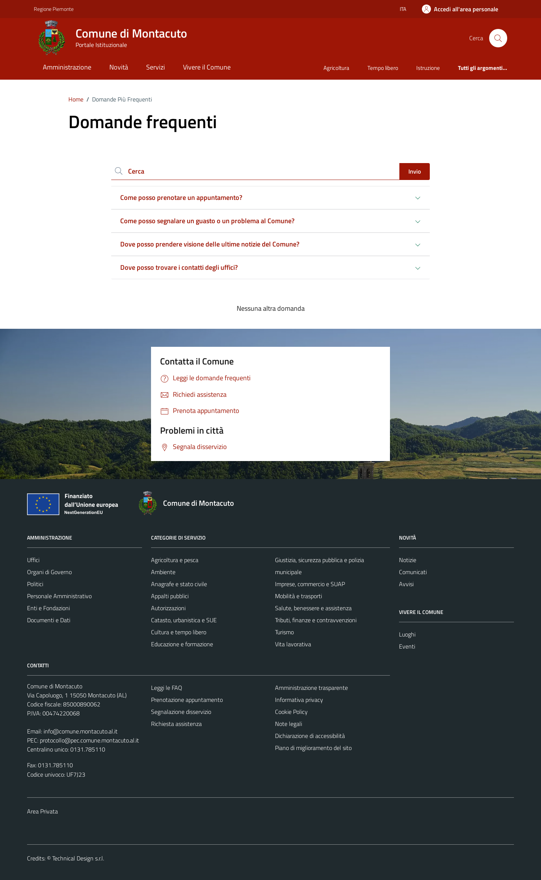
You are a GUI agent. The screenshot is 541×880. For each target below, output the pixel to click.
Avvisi (406, 583)
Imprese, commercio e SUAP (310, 583)
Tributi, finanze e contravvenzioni (316, 619)
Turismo (284, 632)
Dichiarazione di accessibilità (310, 735)
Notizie (407, 559)
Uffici (33, 559)
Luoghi (407, 634)
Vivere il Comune (207, 67)
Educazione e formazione (182, 644)
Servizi (155, 67)
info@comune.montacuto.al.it (81, 731)
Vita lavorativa (293, 644)
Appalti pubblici (170, 595)
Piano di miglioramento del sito (313, 747)
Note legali (288, 723)
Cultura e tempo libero (178, 632)
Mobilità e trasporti (298, 595)
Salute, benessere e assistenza (313, 607)
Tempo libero (382, 68)
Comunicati (413, 571)
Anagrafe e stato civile (179, 583)
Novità (118, 67)
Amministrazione (67, 67)
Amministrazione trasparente (311, 687)
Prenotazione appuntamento (187, 699)
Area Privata (42, 811)
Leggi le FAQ (166, 687)
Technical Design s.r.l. (78, 858)
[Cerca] (498, 38)
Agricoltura (336, 68)
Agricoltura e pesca (174, 559)
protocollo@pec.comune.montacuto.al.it (89, 740)
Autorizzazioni (168, 607)
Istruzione (428, 68)
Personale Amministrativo (59, 595)
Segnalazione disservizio (181, 711)
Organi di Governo (49, 571)
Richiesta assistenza (176, 723)
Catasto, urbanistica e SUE (184, 619)
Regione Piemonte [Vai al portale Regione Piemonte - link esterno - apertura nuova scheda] (54, 9)
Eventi (407, 646)
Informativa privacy (299, 699)
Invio (414, 171)
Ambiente (163, 571)
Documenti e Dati (48, 619)
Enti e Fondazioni (48, 607)
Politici (35, 583)
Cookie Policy (291, 711)
